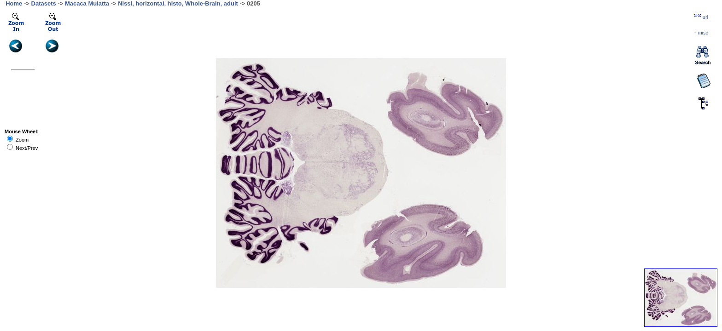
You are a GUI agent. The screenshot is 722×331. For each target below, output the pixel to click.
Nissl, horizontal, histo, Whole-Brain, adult (178, 3)
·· (700, 32)
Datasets (43, 3)
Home (14, 3)
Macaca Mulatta (87, 3)
